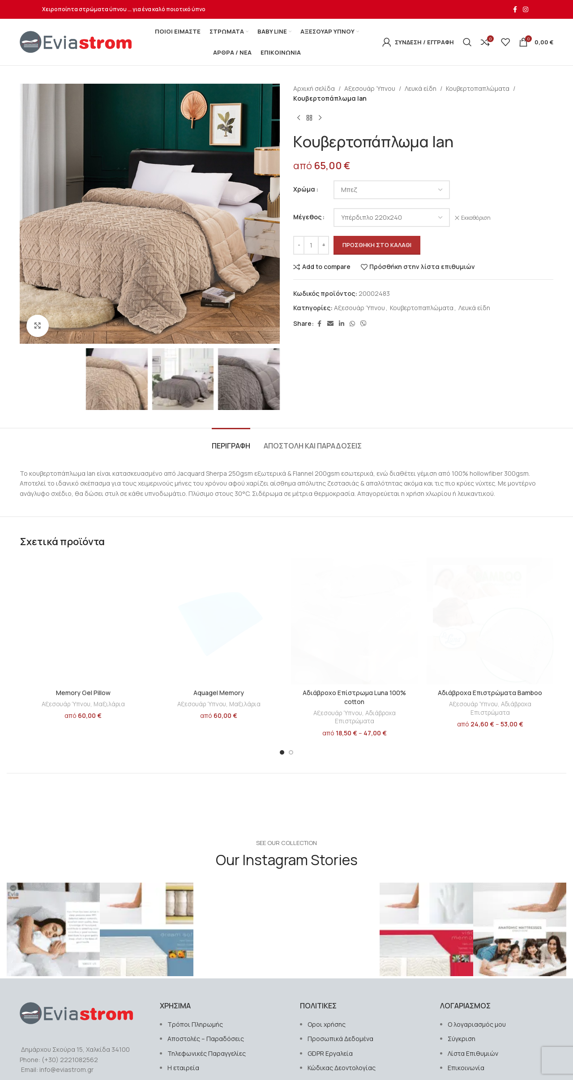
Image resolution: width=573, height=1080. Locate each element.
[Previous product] (298, 118)
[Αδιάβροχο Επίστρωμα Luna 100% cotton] (354, 621)
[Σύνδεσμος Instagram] (525, 10)
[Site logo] (76, 41)
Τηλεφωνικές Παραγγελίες (206, 1053)
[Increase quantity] (323, 245)
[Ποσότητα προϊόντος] (311, 245)
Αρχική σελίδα (314, 88)
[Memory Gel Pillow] (83, 621)
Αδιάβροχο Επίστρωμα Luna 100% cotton (354, 697)
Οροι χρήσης (327, 1024)
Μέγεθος (307, 217)
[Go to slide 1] (282, 752)
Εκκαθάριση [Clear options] (476, 218)
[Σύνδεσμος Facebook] (514, 10)
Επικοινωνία (466, 1067)
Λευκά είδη (420, 88)
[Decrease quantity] (298, 245)
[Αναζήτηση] (467, 42)
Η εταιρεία (183, 1067)
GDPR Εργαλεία (330, 1053)
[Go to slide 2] (291, 752)
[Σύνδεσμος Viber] (363, 324)
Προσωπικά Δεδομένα (340, 1038)
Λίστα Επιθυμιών (473, 1053)
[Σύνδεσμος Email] (330, 324)
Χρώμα (304, 189)
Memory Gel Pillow (83, 692)
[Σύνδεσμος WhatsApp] (352, 324)
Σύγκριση (461, 1038)
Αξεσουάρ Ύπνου (369, 88)
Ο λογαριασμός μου (477, 1024)
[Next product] (320, 118)
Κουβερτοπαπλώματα (477, 88)
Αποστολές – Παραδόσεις (205, 1038)
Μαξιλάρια (109, 704)
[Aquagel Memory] (218, 621)
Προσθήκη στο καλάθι (376, 245)
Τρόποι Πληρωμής (195, 1024)
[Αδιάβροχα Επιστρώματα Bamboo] (490, 621)
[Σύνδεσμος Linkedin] (341, 324)
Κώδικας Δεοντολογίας (342, 1067)
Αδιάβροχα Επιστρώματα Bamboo (490, 692)
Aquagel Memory (218, 692)
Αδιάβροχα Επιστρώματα (365, 717)
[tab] (231, 441)
